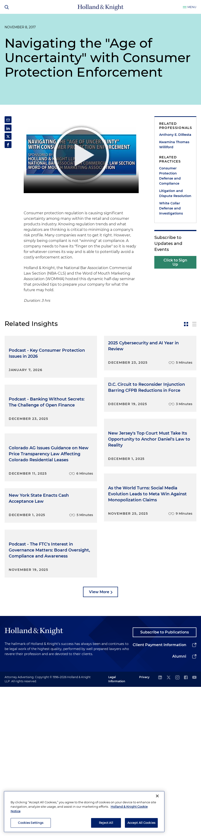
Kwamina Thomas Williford (174, 144)
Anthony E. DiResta (175, 135)
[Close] (157, 796)
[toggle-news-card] (186, 324)
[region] (84, 811)
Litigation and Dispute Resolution (175, 193)
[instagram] (177, 826)
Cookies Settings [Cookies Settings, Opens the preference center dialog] (30, 822)
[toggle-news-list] (194, 324)
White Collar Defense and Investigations (171, 208)
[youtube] (194, 826)
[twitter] (169, 826)
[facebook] (186, 826)
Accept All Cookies (141, 822)
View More (99, 741)
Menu (191, 7)
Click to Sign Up (175, 262)
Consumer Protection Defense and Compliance (170, 176)
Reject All (106, 822)
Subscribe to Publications (164, 781)
